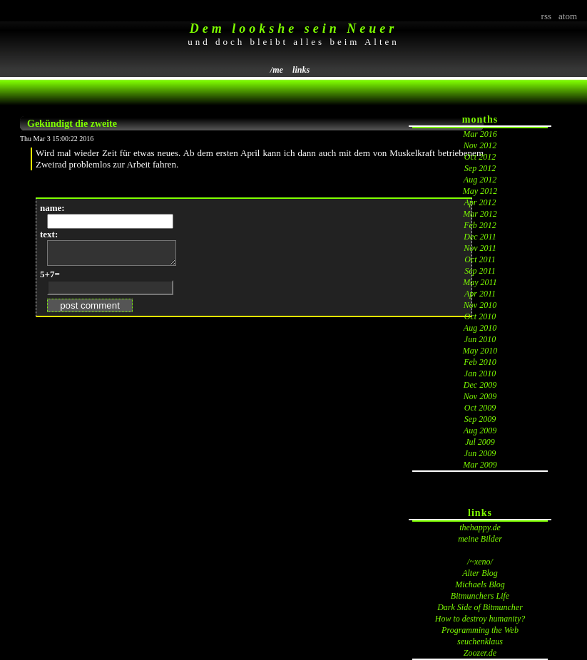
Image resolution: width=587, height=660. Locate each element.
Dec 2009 (480, 385)
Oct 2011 (479, 259)
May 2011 (479, 282)
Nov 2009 (480, 396)
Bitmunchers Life (480, 596)
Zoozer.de (480, 653)
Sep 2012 (480, 168)
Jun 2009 (480, 453)
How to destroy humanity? (480, 619)
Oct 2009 (480, 408)
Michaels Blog (480, 584)
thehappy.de (480, 527)
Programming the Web (480, 630)
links (301, 70)
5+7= (50, 278)
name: (52, 207)
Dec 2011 (480, 237)
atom (567, 16)
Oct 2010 (480, 316)
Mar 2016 (480, 134)
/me (276, 70)
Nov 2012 (480, 145)
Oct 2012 (480, 157)
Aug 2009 (480, 430)
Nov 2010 (480, 305)
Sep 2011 (479, 271)
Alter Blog (480, 573)
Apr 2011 (480, 294)
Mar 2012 (480, 214)
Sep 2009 (480, 419)
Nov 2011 (480, 248)
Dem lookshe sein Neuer (294, 28)
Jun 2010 (480, 339)
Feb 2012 (480, 225)
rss (546, 16)
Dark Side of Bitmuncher (480, 607)
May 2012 (480, 191)
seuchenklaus (480, 641)
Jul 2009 (480, 442)
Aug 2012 (480, 180)
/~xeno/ (480, 562)
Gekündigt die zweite (72, 123)
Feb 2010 (480, 362)
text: (49, 234)
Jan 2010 (480, 373)
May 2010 (480, 351)
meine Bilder (480, 539)
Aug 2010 (480, 328)
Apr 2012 (480, 202)
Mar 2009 (480, 465)
